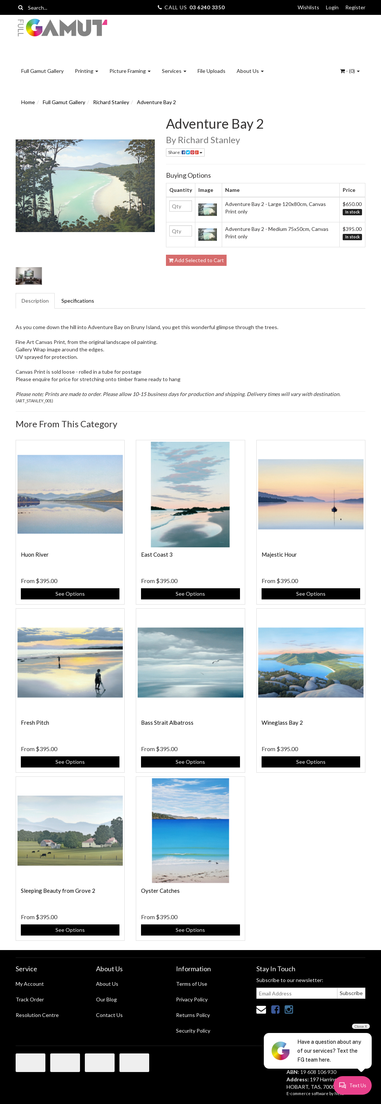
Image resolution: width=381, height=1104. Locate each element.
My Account (30, 984)
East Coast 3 (157, 554)
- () (350, 71)
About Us (250, 71)
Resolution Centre (37, 1015)
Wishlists (308, 7)
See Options (70, 593)
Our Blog (106, 999)
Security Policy (193, 1030)
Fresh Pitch (35, 722)
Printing (86, 71)
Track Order (30, 999)
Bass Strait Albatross (167, 722)
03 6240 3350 (206, 7)
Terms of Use (191, 984)
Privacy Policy (192, 999)
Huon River (35, 554)
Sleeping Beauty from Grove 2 (58, 890)
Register (355, 7)
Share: (185, 152)
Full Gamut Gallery (42, 71)
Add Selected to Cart (196, 260)
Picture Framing (130, 71)
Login (332, 7)
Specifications (77, 300)
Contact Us (109, 1015)
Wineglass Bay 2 (282, 722)
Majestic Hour (279, 554)
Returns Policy (193, 1015)
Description (35, 300)
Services (174, 71)
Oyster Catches (160, 890)
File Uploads (211, 71)
